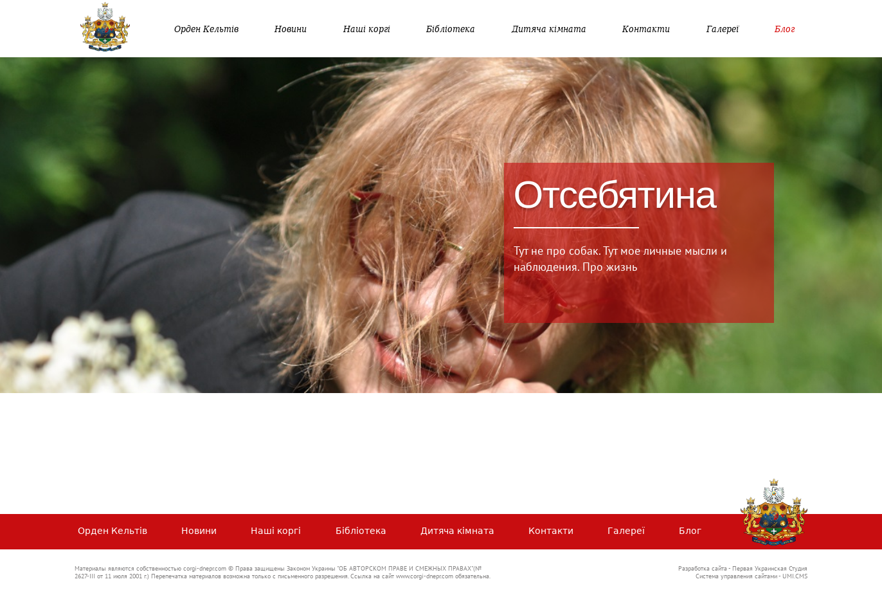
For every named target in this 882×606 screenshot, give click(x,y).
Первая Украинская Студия (769, 568)
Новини (290, 28)
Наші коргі (366, 28)
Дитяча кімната (549, 28)
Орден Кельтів (206, 28)
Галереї (722, 28)
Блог (785, 28)
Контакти (646, 28)
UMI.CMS (794, 576)
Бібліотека (450, 28)
